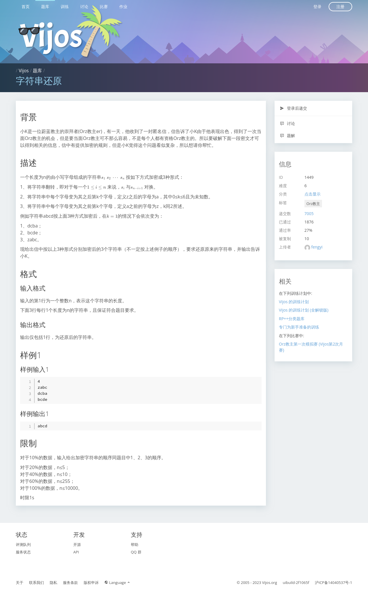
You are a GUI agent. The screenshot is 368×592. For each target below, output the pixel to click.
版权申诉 (91, 582)
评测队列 (23, 544)
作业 (123, 6)
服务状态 (23, 552)
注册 (340, 6)
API (76, 552)
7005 (309, 213)
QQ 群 (136, 552)
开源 (77, 544)
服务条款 (70, 582)
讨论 (84, 6)
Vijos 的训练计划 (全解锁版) (303, 310)
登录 (317, 6)
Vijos (24, 70)
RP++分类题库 (291, 318)
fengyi (316, 247)
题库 (45, 6)
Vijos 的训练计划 (294, 301)
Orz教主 (313, 203)
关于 (19, 582)
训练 (65, 6)
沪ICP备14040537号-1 (333, 582)
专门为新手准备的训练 (299, 327)
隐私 (53, 582)
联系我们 (36, 582)
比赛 (104, 6)
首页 (26, 6)
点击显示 (312, 194)
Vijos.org (269, 582)
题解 (287, 135)
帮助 (134, 544)
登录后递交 (293, 108)
